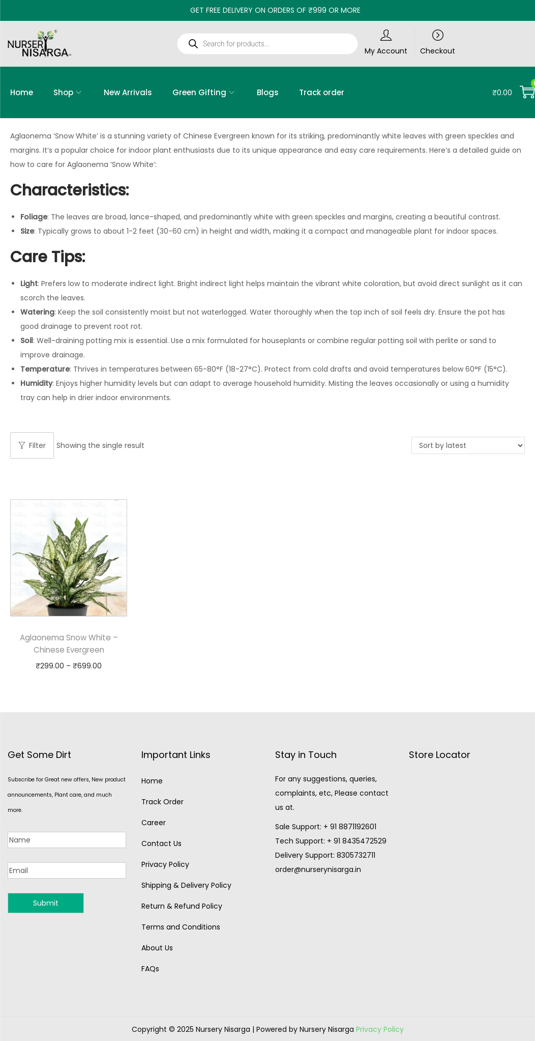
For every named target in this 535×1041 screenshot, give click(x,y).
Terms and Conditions (180, 927)
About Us (157, 948)
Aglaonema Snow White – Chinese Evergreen (68, 644)
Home (152, 781)
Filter (32, 445)
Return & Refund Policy (181, 906)
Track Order (162, 802)
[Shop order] (468, 445)
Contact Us (161, 843)
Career (153, 823)
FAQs (150, 969)
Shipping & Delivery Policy (186, 885)
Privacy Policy (165, 864)
